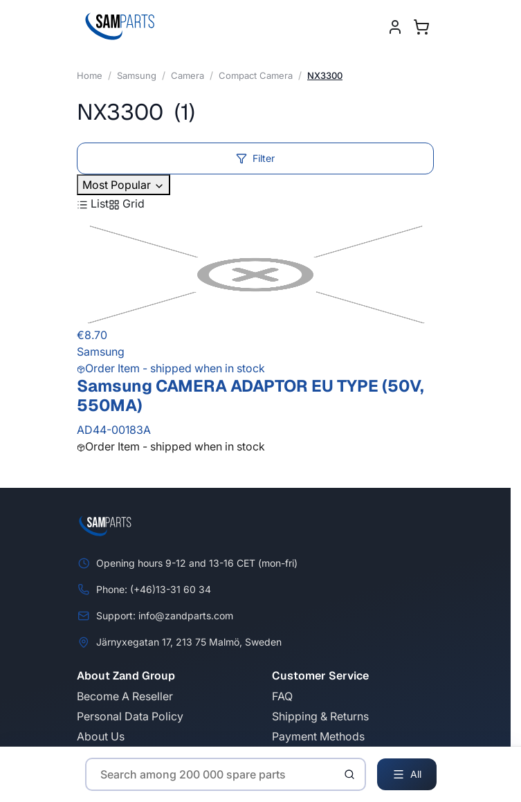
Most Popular (123, 185)
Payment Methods (318, 736)
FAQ (282, 696)
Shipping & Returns (320, 716)
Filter (255, 158)
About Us (101, 736)
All (406, 774)
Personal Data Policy (130, 716)
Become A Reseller (125, 696)
